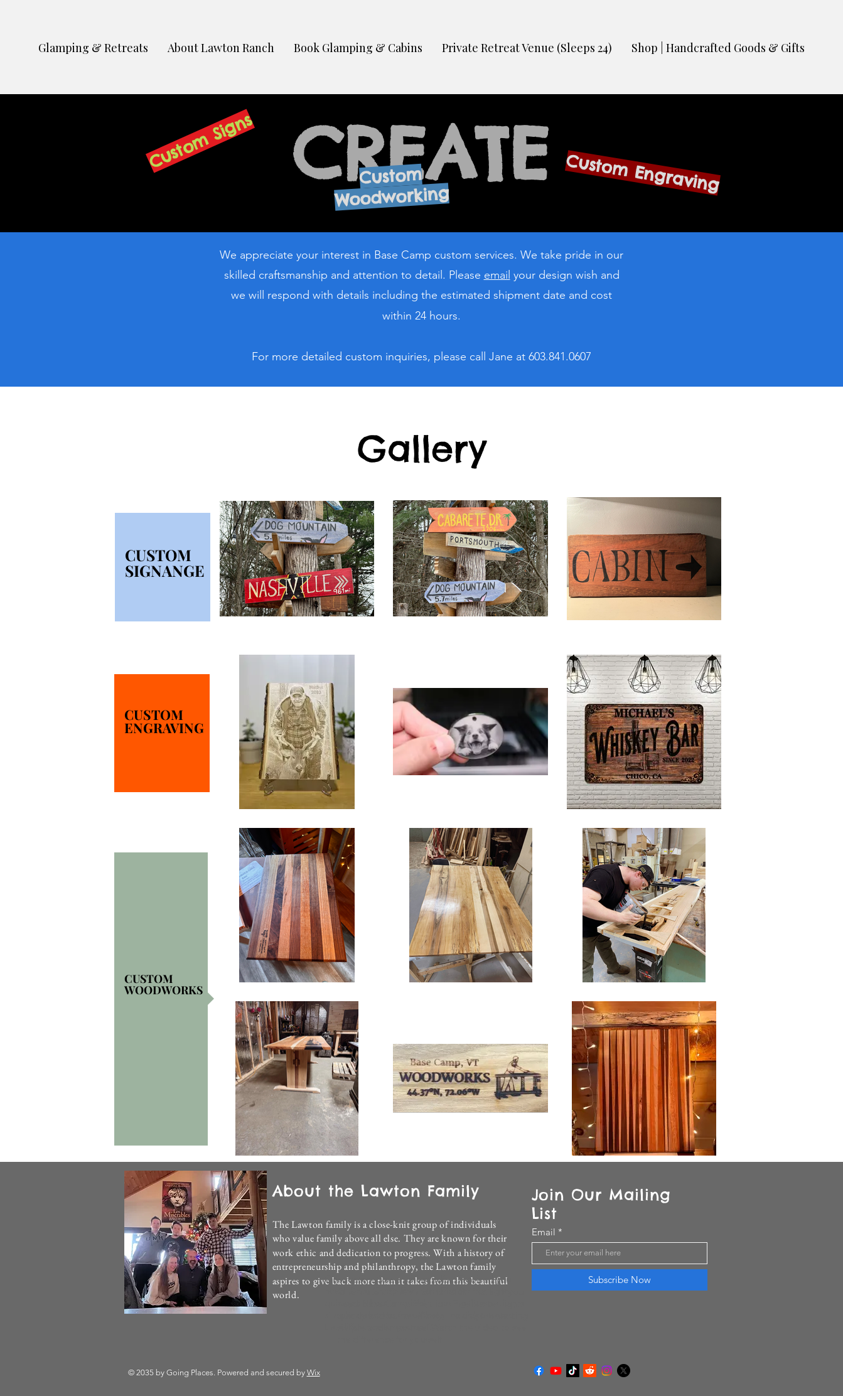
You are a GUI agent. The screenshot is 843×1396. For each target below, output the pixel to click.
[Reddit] (589, 1370)
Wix (313, 1372)
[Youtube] (555, 1370)
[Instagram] (606, 1370)
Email (544, 1232)
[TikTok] (572, 1370)
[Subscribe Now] (619, 1280)
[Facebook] (538, 1370)
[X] (623, 1370)
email (497, 275)
